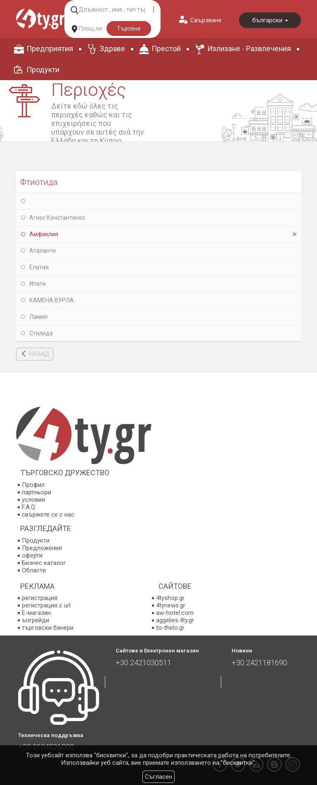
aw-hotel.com (175, 613)
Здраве (112, 48)
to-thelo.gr (170, 627)
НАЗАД (39, 354)
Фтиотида (39, 182)
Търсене (129, 28)
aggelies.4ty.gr (175, 620)
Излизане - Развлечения (249, 48)
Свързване (206, 20)
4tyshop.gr (170, 598)
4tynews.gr (170, 605)
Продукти (42, 69)
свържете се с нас (48, 514)
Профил (33, 485)
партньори (36, 492)
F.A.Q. (29, 507)
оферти (32, 555)
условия (33, 499)
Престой (166, 48)
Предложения (42, 548)
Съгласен (158, 776)
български (270, 20)
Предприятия (49, 48)
